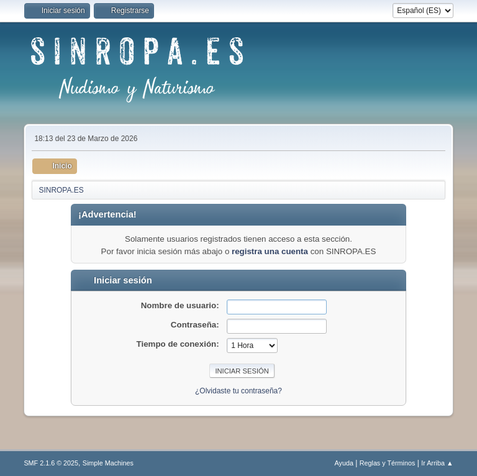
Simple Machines (108, 463)
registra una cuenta (270, 251)
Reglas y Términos (388, 463)
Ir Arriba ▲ (437, 463)
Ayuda (344, 463)
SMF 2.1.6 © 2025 (51, 463)
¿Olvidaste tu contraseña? (238, 391)
